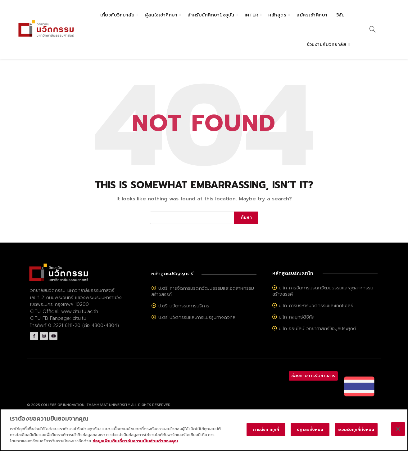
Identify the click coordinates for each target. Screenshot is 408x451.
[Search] (373, 29)
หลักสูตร (277, 14)
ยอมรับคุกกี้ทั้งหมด (356, 434)
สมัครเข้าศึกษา (312, 14)
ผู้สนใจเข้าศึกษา (161, 14)
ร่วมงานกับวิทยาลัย (326, 44)
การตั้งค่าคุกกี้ (266, 434)
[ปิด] (398, 433)
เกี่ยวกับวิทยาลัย (117, 14)
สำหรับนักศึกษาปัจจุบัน (211, 14)
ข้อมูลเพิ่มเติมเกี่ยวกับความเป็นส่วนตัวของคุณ (135, 445)
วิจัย (340, 14)
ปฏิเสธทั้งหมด (310, 434)
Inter (251, 14)
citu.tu (79, 318)
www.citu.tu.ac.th (79, 311)
